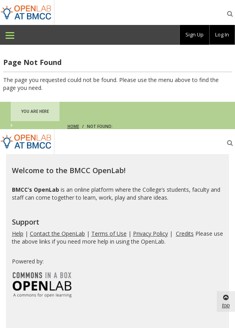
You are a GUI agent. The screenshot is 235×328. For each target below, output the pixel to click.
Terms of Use (109, 233)
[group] (194, 35)
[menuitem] (10, 35)
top (225, 301)
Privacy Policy (150, 233)
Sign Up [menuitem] (194, 34)
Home (73, 126)
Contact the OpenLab (57, 233)
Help (17, 233)
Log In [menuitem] (222, 34)
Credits (185, 233)
